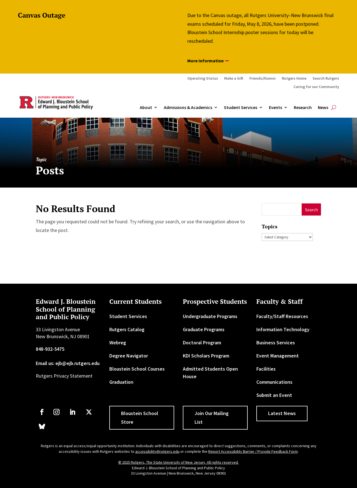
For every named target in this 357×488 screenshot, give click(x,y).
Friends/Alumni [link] (262, 78)
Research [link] (303, 107)
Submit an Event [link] (274, 395)
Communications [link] (274, 382)
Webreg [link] (117, 342)
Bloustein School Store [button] (139, 417)
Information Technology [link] (282, 329)
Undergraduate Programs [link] (210, 316)
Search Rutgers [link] (326, 78)
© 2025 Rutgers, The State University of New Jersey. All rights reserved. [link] (178, 462)
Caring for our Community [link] (316, 87)
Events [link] (275, 107)
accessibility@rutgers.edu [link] (157, 451)
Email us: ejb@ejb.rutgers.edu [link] (68, 363)
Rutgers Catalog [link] (127, 329)
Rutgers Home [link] (294, 78)
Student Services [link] (240, 107)
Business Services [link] (275, 342)
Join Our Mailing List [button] (212, 417)
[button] (311, 209)
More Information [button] (205, 60)
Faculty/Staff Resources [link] (282, 316)
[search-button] (333, 107)
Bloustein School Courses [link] (137, 369)
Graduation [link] (121, 382)
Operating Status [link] (202, 78)
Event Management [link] (277, 355)
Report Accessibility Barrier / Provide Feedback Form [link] (253, 451)
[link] (42, 412)
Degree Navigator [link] (128, 355)
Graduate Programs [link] (203, 329)
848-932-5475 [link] (50, 349)
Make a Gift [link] (233, 78)
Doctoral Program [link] (202, 342)
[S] (282, 209)
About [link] (146, 107)
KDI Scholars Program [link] (206, 355)
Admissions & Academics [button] (188, 107)
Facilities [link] (266, 369)
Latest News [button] (282, 413)
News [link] (323, 107)
